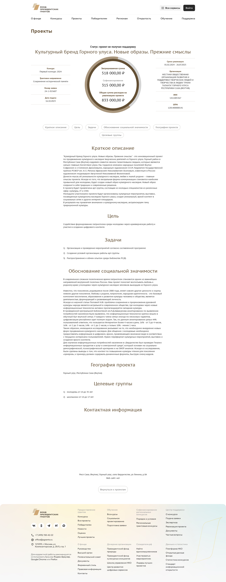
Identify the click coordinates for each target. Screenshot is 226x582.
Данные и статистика (177, 542)
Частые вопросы (174, 533)
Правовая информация (89, 567)
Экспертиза (171, 520)
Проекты (76, 18)
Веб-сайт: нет (113, 476)
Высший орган (85, 551)
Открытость (144, 18)
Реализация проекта (176, 525)
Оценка (81, 531)
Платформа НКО (174, 547)
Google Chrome (38, 557)
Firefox (54, 557)
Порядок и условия (146, 517)
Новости (82, 527)
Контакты (82, 571)
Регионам (122, 18)
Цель (77, 126)
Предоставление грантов (86, 509)
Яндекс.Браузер (62, 555)
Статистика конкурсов (177, 558)
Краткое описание (56, 126)
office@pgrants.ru (41, 538)
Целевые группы (111, 134)
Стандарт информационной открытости (175, 565)
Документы (171, 529)
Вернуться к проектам (113, 487)
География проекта (167, 126)
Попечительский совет (89, 555)
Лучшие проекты (86, 535)
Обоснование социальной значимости (126, 126)
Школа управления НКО (119, 561)
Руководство (84, 547)
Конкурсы (56, 18)
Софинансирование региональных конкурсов (146, 510)
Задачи (92, 126)
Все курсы (112, 512)
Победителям (99, 18)
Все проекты (84, 519)
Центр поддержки (175, 508)
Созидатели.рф (144, 542)
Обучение (166, 18)
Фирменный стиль (87, 563)
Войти (189, 7)
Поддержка (188, 18)
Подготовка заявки (117, 523)
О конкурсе (171, 512)
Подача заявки (173, 516)
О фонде (36, 18)
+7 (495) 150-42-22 (42, 533)
